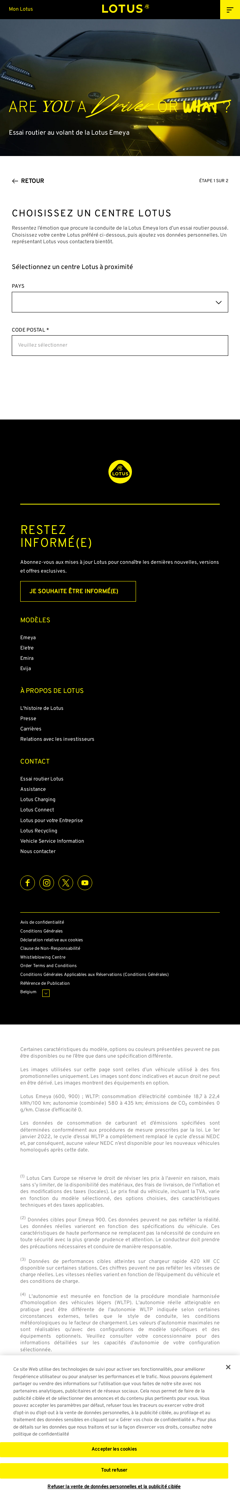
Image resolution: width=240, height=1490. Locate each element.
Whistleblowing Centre (42, 957)
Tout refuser (114, 1472)
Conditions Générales (41, 931)
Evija (25, 669)
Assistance (33, 789)
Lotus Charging (37, 800)
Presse (28, 719)
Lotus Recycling (38, 831)
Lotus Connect (37, 810)
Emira (26, 658)
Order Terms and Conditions (48, 966)
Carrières (31, 729)
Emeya (28, 638)
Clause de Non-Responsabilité (50, 949)
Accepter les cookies (114, 1451)
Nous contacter (37, 852)
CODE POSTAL (30, 330)
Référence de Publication (45, 984)
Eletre (27, 648)
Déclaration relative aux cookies (51, 940)
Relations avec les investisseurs (57, 739)
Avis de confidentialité (42, 923)
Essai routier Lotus (42, 779)
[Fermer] (228, 1368)
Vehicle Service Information (52, 841)
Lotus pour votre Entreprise (51, 821)
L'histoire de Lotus (42, 708)
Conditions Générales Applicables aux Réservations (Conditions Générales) (94, 975)
